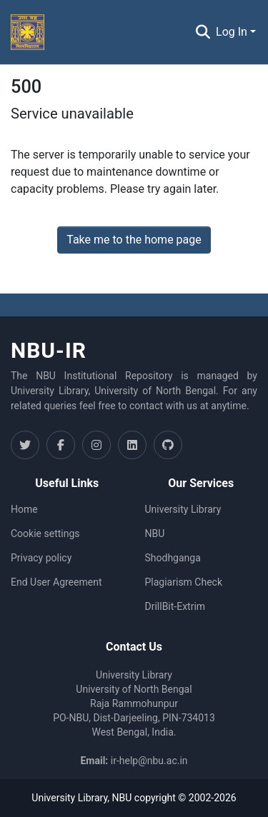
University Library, (71, 797)
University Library (183, 509)
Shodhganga (173, 558)
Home (24, 509)
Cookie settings (45, 533)
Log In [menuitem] (231, 32)
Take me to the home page (134, 239)
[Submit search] (203, 32)
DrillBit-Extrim (175, 606)
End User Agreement (56, 582)
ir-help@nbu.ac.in (149, 760)
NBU (155, 533)
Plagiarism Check (184, 582)
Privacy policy (41, 558)
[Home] (27, 32)
